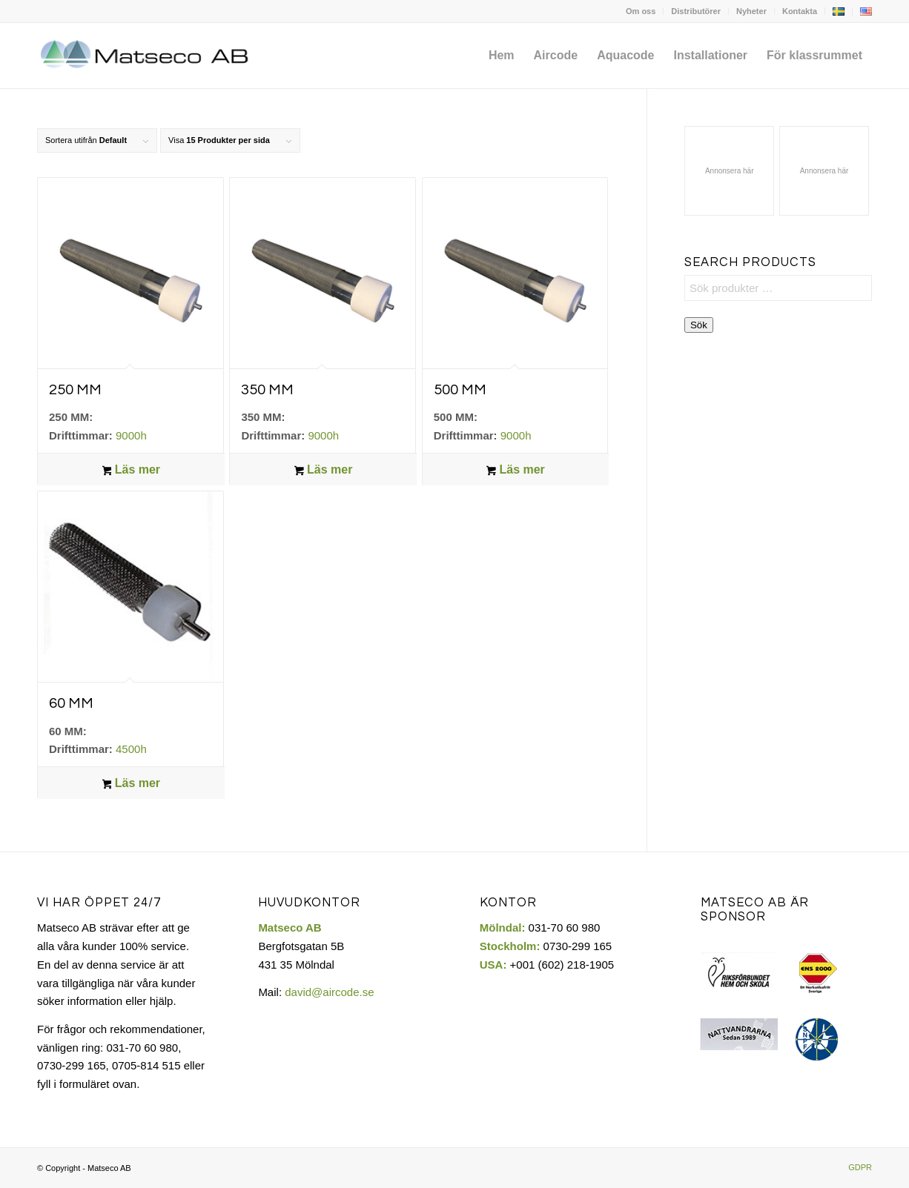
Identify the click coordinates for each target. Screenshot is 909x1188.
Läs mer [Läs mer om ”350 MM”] (323, 470)
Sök (698, 325)
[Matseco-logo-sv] (145, 55)
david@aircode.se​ (329, 992)
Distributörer (696, 11)
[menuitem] (641, 11)
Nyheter (751, 11)
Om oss (640, 11)
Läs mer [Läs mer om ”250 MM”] (131, 470)
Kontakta (799, 11)
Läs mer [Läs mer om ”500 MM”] (515, 470)
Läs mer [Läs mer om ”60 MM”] (131, 784)
